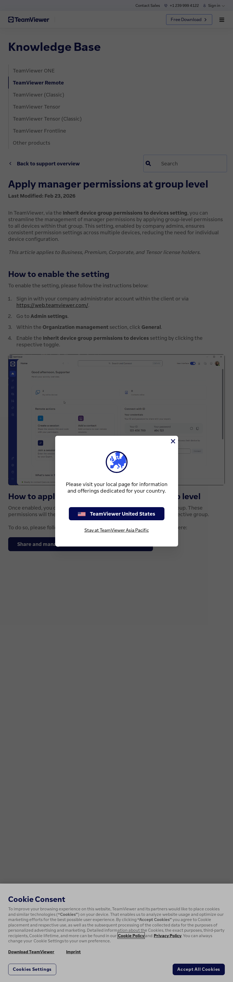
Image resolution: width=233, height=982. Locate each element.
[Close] (172, 441)
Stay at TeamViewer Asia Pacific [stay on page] (116, 530)
